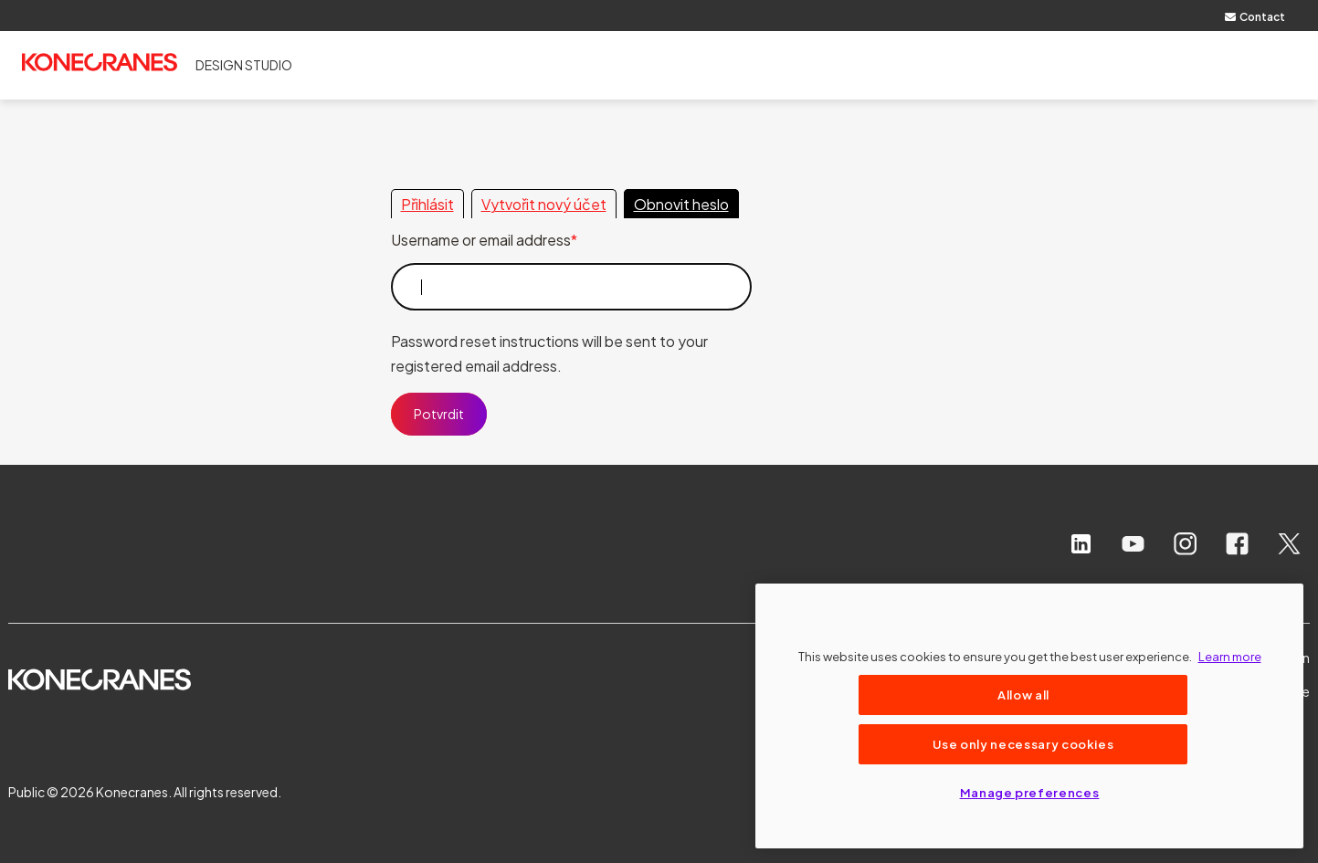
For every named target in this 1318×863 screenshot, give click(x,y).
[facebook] (1237, 543)
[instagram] (1185, 543)
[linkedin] (1081, 543)
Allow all (1023, 694)
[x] (1289, 543)
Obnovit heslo (681, 204)
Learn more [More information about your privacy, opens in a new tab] (1229, 656)
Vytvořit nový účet (543, 204)
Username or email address (481, 239)
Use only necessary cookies (1023, 744)
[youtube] (1133, 543)
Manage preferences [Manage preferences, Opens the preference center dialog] (1030, 792)
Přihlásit (427, 204)
